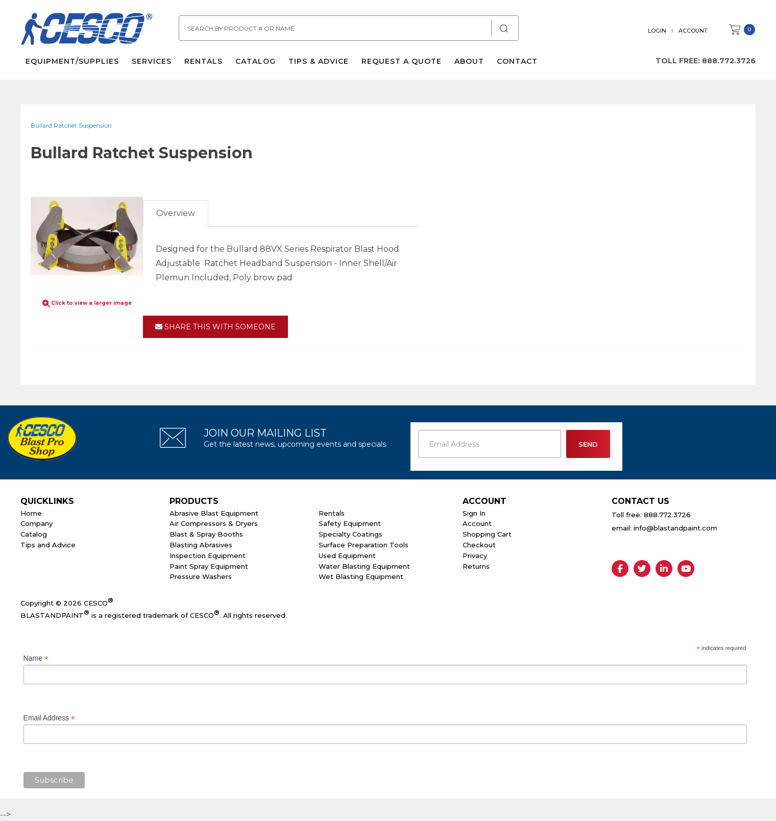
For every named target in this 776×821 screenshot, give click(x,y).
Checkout (479, 545)
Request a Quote (401, 61)
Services (152, 61)
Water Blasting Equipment (364, 566)
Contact (517, 61)
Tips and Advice (48, 545)
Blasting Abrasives (200, 545)
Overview (175, 213)
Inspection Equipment (207, 555)
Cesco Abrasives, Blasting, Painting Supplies (86, 30)
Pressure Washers (200, 576)
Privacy (475, 555)
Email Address (49, 718)
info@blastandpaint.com (675, 528)
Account (693, 30)
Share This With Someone (215, 326)
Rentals (203, 61)
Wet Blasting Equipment (361, 576)
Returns (476, 566)
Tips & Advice (318, 61)
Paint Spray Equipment (208, 566)
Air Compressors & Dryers (213, 523)
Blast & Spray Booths (206, 534)
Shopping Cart (487, 534)
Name (35, 658)
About (469, 61)
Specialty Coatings (350, 534)
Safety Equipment (350, 523)
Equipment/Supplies (72, 61)
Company (36, 523)
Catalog (255, 61)
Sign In (474, 513)
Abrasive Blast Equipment (213, 513)
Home (31, 513)
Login (657, 30)
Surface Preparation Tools (363, 545)
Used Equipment (347, 555)
